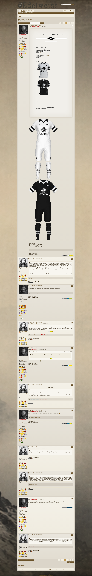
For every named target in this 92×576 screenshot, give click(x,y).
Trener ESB (23, 19)
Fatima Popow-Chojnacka (52, 248)
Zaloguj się (25, 12)
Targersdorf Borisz (33, 276)
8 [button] (67, 21)
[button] (57, 21)
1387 (21, 268)
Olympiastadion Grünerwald (46, 51)
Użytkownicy (30, 10)
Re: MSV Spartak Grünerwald (35, 257)
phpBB (44, 570)
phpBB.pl (50, 572)
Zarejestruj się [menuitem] (72, 11)
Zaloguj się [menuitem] (70, 11)
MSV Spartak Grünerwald (25, 18)
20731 (22, 36)
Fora (24, 10)
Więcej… (20, 11)
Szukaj (20, 12)
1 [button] (59, 558)
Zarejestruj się (31, 12)
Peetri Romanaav (34, 248)
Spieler (48, 53)
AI (65, 10)
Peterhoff (42, 52)
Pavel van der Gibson (34, 397)
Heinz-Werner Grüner (35, 25)
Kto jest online (21, 564)
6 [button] (64, 21)
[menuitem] (68, 11)
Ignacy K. (45, 248)
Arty (43, 571)
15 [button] (71, 21)
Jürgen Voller (40, 248)
